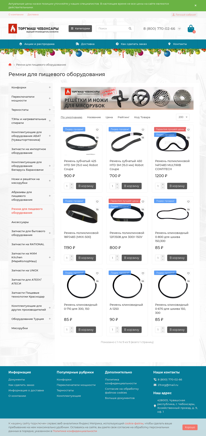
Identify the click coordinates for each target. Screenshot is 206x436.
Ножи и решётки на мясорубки (32, 181)
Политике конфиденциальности (75, 431)
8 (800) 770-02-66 (170, 379)
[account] (184, 14)
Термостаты (32, 109)
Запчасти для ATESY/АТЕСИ (26, 281)
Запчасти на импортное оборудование (28, 150)
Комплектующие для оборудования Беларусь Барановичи (32, 166)
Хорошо (190, 427)
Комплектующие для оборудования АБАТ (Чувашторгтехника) (32, 136)
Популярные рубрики (75, 372)
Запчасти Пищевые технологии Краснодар (27, 294)
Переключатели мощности (32, 98)
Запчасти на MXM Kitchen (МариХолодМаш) (32, 257)
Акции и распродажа (37, 43)
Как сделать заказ (131, 43)
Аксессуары (20, 222)
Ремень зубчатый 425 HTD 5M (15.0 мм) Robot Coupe (81, 165)
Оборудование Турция (32, 319)
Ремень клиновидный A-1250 (126, 307)
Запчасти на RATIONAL (27, 244)
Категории (80, 28)
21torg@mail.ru (168, 384)
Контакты (177, 43)
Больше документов (120, 398)
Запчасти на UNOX (24, 270)
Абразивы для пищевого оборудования (32, 196)
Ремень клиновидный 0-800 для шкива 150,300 (171, 237)
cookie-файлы (134, 423)
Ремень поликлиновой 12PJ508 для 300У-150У (127, 235)
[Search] (115, 28)
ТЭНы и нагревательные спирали (32, 121)
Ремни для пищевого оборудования (27, 210)
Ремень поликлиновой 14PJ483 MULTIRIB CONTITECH (172, 165)
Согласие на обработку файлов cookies (122, 390)
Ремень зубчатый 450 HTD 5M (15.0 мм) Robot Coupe (127, 165)
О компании (16, 14)
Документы (16, 379)
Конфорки (32, 87)
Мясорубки (19, 328)
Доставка (33, 14)
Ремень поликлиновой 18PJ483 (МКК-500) (81, 235)
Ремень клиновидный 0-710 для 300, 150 (80, 307)
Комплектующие (69, 395)
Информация (19, 372)
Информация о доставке (26, 390)
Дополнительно (118, 372)
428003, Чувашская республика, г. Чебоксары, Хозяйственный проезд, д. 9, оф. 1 (177, 406)
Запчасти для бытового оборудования (32, 233)
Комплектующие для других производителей (32, 308)
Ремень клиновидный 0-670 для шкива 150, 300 (171, 309)
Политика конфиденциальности (121, 381)
